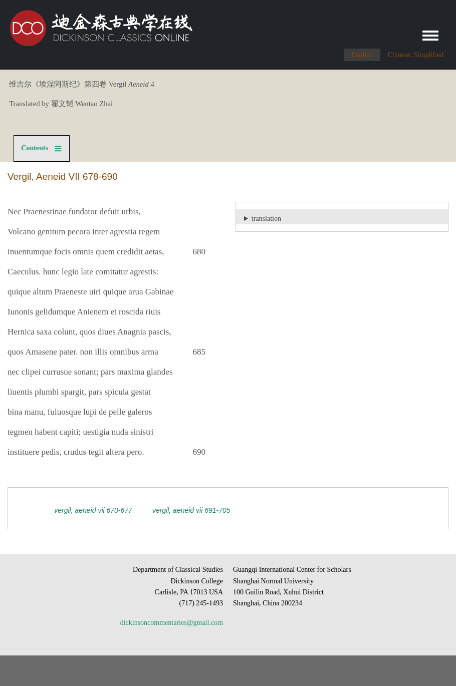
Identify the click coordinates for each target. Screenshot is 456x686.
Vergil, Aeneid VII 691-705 (191, 510)
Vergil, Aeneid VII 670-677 (93, 510)
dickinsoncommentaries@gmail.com (171, 622)
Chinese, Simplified (415, 55)
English (362, 55)
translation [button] (266, 218)
